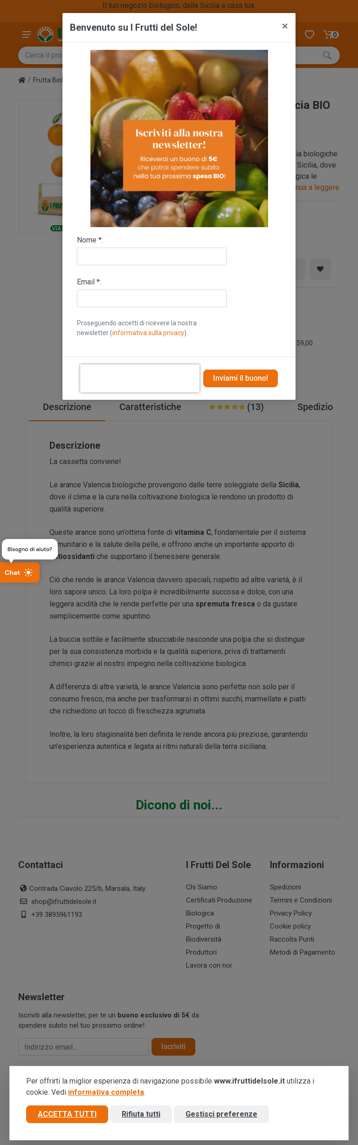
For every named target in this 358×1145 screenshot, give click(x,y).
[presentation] (140, 378)
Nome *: (90, 240)
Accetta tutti (67, 1114)
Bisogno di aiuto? (29, 549)
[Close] (285, 26)
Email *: (89, 281)
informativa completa (106, 1092)
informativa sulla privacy (148, 333)
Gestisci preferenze (221, 1114)
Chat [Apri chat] (19, 572)
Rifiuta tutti (141, 1114)
